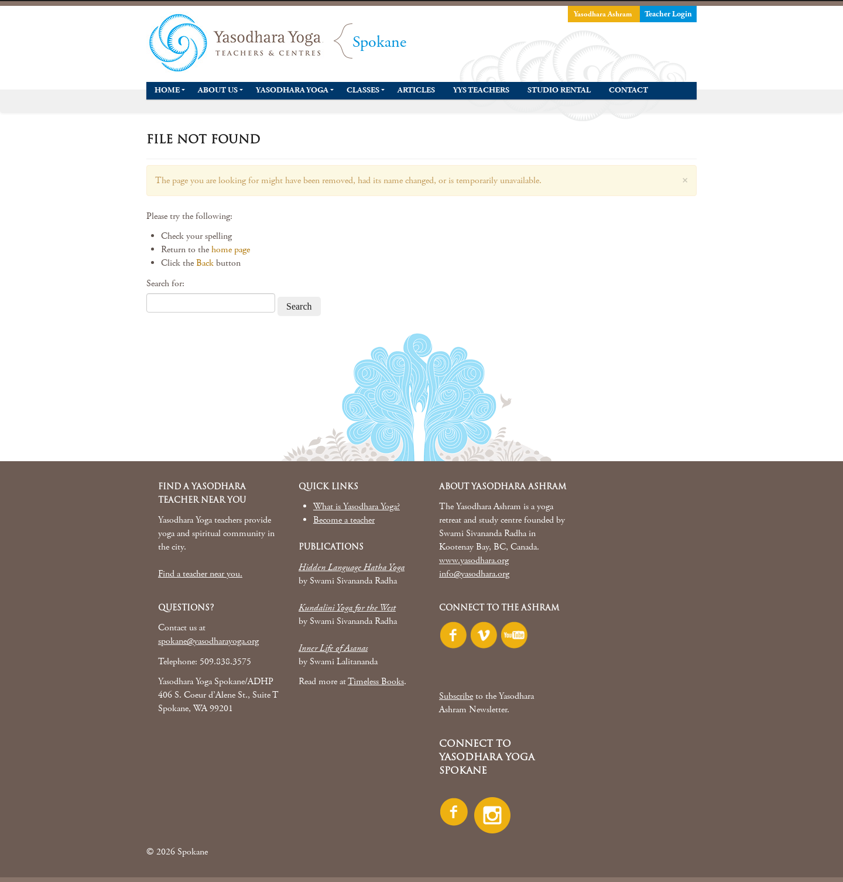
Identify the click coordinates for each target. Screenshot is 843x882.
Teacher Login (668, 14)
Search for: (165, 283)
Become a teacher (344, 520)
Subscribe (456, 696)
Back (205, 263)
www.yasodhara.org (474, 560)
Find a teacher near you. (200, 574)
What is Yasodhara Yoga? (356, 506)
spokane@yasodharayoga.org (208, 641)
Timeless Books (376, 681)
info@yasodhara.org (474, 574)
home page (230, 249)
